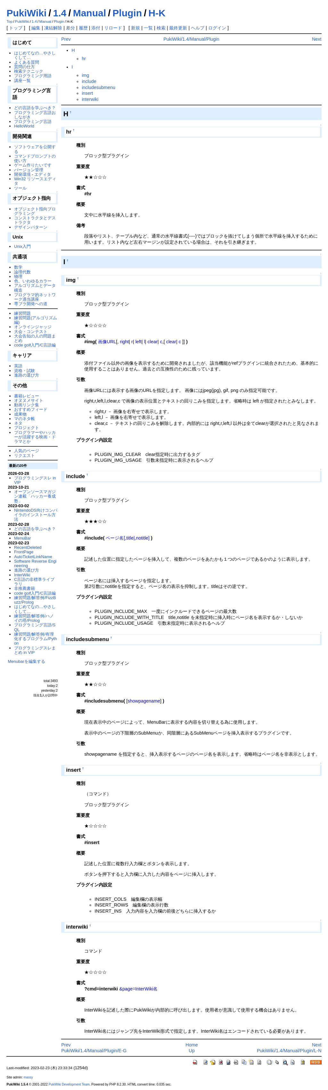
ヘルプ (197, 27)
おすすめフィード (30, 409)
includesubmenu (98, 87)
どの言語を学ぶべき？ (35, 107)
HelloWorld (24, 126)
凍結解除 (53, 27)
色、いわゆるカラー (33, 281)
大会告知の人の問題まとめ (35, 338)
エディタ (42, 174)
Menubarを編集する (26, 661)
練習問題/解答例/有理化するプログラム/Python (35, 639)
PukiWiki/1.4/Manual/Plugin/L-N (289, 1050)
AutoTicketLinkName (33, 556)
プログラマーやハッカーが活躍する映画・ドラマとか (35, 437)
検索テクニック (28, 71)
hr (84, 58)
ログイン (217, 27)
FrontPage (23, 551)
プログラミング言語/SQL (34, 627)
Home (191, 1044)
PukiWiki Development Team (69, 1084)
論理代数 (22, 272)
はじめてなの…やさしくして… (35, 55)
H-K (156, 13)
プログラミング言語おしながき (35, 114)
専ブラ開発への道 (30, 303)
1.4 (60, 13)
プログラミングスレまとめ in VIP (35, 650)
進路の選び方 (26, 375)
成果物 (20, 414)
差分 (70, 27)
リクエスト (24, 455)
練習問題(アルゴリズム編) (35, 320)
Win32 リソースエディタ (35, 181)
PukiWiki (26, 13)
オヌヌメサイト (28, 400)
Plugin (127, 13)
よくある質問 (26, 62)
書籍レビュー (26, 396)
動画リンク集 (26, 405)
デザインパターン (30, 227)
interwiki (90, 99)
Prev (66, 39)
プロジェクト (26, 427)
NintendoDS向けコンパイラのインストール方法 (35, 515)
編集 (35, 27)
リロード (113, 27)
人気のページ (26, 450)
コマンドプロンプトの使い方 (35, 158)
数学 (18, 267)
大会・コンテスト (30, 331)
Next (317, 39)
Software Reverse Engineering (35, 563)
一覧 (148, 27)
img (85, 75)
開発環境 (22, 174)
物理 (18, 276)
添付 (95, 27)
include (89, 81)
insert (87, 93)
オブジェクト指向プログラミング (35, 211)
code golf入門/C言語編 (35, 345)
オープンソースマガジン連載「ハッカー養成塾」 (35, 496)
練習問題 (22, 313)
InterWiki (22, 575)
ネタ (18, 423)
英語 (18, 365)
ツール (20, 188)
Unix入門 (22, 246)
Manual (89, 13)
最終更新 (178, 27)
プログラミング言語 (33, 121)
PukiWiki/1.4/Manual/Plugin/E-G (94, 1050)
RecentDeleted (28, 547)
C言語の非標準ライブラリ (34, 581)
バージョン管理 (28, 169)
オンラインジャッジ (33, 326)
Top (9, 21)
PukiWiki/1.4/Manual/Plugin (191, 39)
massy (28, 1077)
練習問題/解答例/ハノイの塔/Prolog (34, 618)
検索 (161, 27)
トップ (15, 27)
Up (191, 1050)
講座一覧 (22, 80)
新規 (135, 27)
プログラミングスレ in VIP (35, 480)
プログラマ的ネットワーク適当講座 (35, 297)
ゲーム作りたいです (33, 165)
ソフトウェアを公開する (35, 149)
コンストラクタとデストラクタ (35, 220)
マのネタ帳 (24, 418)
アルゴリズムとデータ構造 (35, 287)
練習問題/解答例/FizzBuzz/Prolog (35, 600)
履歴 (83, 27)
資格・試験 (24, 370)
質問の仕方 (24, 66)
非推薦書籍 (24, 588)
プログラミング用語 (33, 75)
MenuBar (22, 538)
